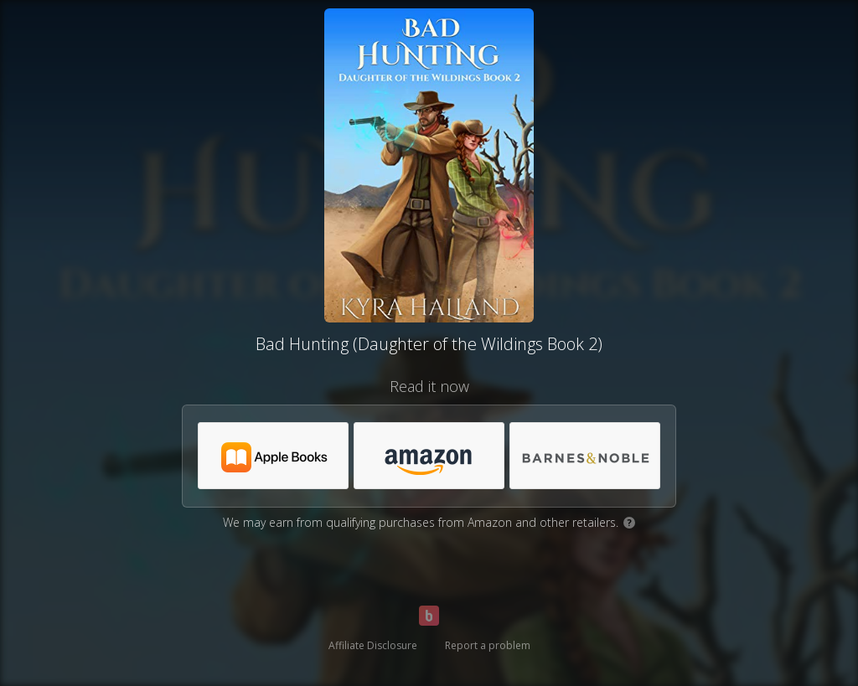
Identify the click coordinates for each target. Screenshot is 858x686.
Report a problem (487, 645)
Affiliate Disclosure (372, 645)
